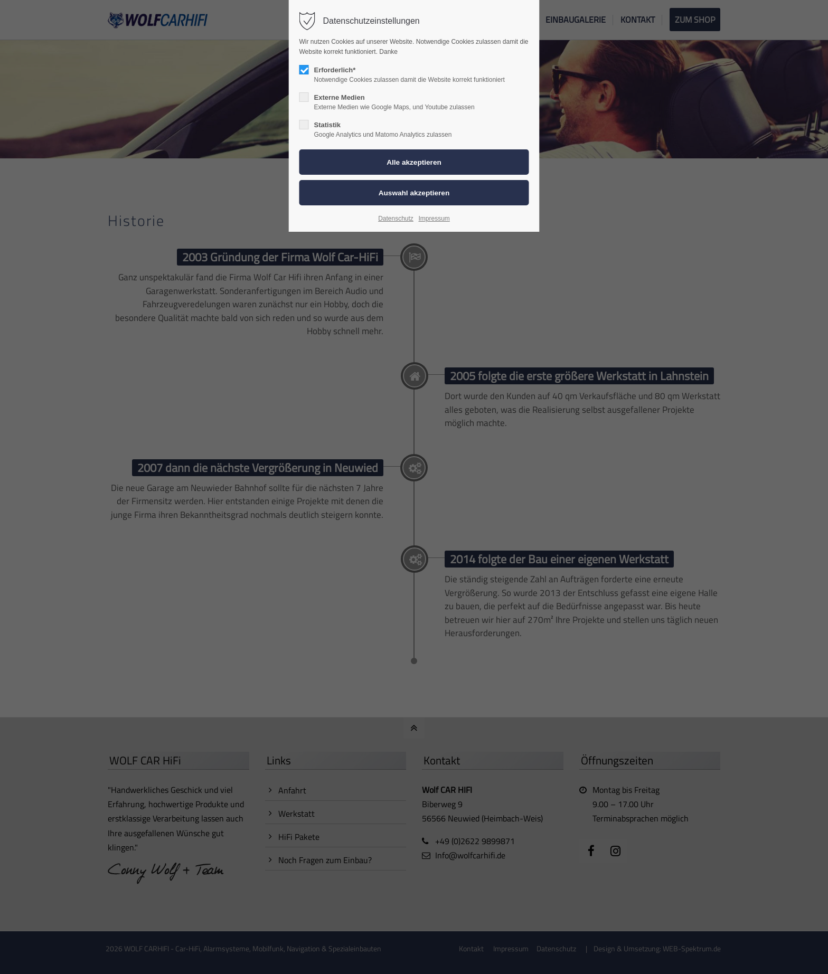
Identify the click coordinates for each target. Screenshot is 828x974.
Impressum (433, 218)
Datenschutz (395, 218)
